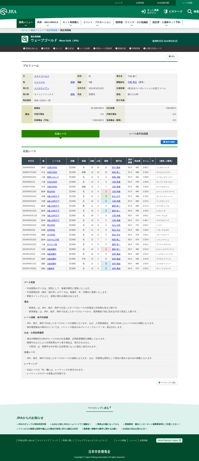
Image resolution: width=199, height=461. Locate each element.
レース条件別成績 (138, 133)
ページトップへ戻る (167, 383)
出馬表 (45, 48)
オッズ (57, 48)
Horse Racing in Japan (169, 440)
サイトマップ (43, 440)
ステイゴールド (41, 76)
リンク (55, 440)
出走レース (60, 133)
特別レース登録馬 (102, 48)
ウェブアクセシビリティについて (92, 440)
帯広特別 (51, 225)
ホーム (25, 30)
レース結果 (83, 48)
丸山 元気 (116, 225)
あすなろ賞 (52, 244)
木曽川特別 (52, 172)
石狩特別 (51, 230)
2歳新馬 (50, 268)
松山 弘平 (116, 196)
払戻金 (69, 48)
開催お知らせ (30, 48)
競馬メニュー (26, 24)
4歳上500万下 (53, 196)
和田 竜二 (116, 172)
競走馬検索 (52, 30)
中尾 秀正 (132, 82)
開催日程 (120, 48)
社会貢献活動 (163, 3)
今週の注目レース (152, 48)
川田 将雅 (116, 182)
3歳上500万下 (53, 215)
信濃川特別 (52, 167)
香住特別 (51, 191)
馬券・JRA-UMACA (47, 24)
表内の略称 (169, 142)
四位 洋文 (116, 230)
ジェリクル (39, 82)
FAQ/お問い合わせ (26, 440)
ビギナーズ (173, 11)
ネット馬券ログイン (150, 11)
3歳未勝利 (51, 249)
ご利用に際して (68, 440)
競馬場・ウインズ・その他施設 (132, 24)
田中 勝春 (116, 167)
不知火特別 (52, 182)
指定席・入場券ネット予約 (166, 24)
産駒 (72, 82)
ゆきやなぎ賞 (53, 239)
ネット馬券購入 (71, 24)
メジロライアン (41, 88)
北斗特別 (51, 235)
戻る (172, 56)
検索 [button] (193, 11)
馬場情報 (134, 48)
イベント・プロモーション (97, 24)
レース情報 (187, 3)
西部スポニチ (53, 177)
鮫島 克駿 (116, 177)
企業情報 (140, 3)
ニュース (119, 3)
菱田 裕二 (116, 206)
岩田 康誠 (116, 254)
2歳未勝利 (51, 259)
